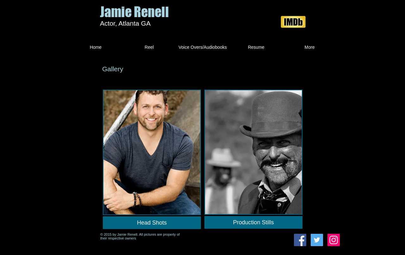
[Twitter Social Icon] (317, 240)
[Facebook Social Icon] (300, 240)
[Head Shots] (152, 222)
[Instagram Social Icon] (333, 240)
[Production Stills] (253, 222)
